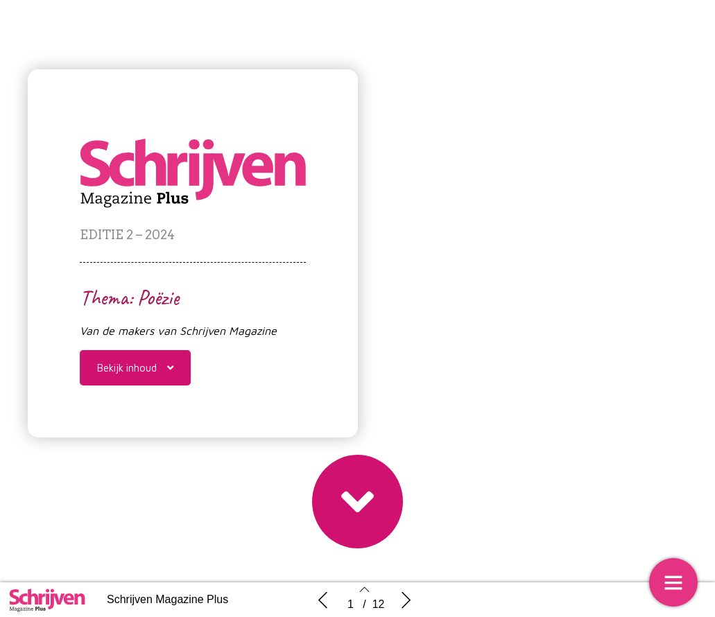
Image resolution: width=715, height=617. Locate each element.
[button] (135, 367)
